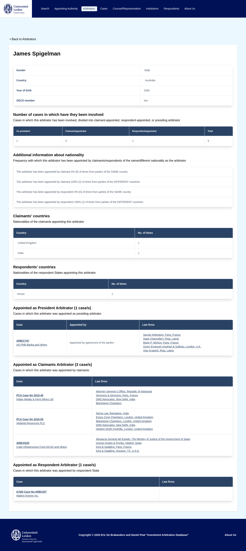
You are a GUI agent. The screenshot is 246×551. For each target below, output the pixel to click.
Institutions (152, 8)
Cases (104, 8)
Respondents (172, 8)
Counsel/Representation (127, 8)
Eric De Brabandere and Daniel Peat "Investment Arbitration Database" (145, 534)
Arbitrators (89, 8)
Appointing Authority (66, 8)
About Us (189, 8)
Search (45, 8)
